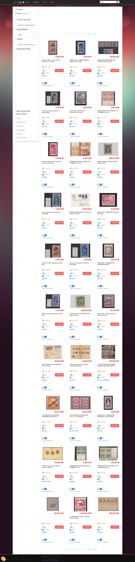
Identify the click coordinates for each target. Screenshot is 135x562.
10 (95, 34)
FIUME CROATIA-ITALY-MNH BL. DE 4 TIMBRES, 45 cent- (107, 466)
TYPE (28, 2)
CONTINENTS (36, 2)
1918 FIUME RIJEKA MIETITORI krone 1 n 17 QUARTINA (79, 415)
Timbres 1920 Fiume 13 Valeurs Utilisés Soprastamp (79, 365)
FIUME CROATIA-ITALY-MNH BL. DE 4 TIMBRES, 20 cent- (80, 162)
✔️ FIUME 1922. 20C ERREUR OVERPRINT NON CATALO (50, 415)
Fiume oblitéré (21, 130)
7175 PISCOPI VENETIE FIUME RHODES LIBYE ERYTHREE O (106, 365)
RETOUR (25, 13)
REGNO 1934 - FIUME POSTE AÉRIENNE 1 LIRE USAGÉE (105, 415)
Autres (74, 126)
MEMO (51, 2)
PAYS (45, 2)
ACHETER (59, 70)
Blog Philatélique (55, 560)
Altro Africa (75, 431)
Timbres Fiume (21, 122)
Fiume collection (21, 137)
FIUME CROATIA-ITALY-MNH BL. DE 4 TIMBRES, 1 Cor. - (80, 466)
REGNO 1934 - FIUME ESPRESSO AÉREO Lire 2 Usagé (79, 60)
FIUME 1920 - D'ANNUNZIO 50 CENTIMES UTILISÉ (106, 263)
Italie (45, 75)
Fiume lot (19, 134)
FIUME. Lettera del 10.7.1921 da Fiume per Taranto (51, 466)
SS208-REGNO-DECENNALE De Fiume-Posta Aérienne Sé (106, 60)
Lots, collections (104, 380)
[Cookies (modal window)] (3, 559)
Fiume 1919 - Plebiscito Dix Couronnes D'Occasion (77, 111)
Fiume (18, 118)
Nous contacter (46, 560)
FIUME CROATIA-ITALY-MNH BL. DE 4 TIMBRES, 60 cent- (107, 111)
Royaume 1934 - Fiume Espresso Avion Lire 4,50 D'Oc (51, 162)
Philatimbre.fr (45, 556)
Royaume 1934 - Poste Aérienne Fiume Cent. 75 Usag (51, 60)
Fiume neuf (20, 126)
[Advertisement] (26, 80)
